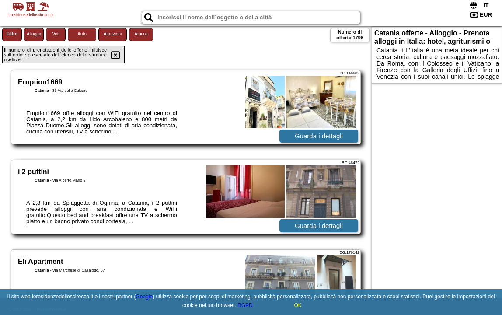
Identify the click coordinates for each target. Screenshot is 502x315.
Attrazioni (113, 34)
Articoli (140, 34)
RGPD (245, 305)
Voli (55, 34)
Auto (82, 34)
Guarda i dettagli (319, 136)
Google (144, 297)
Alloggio (34, 34)
